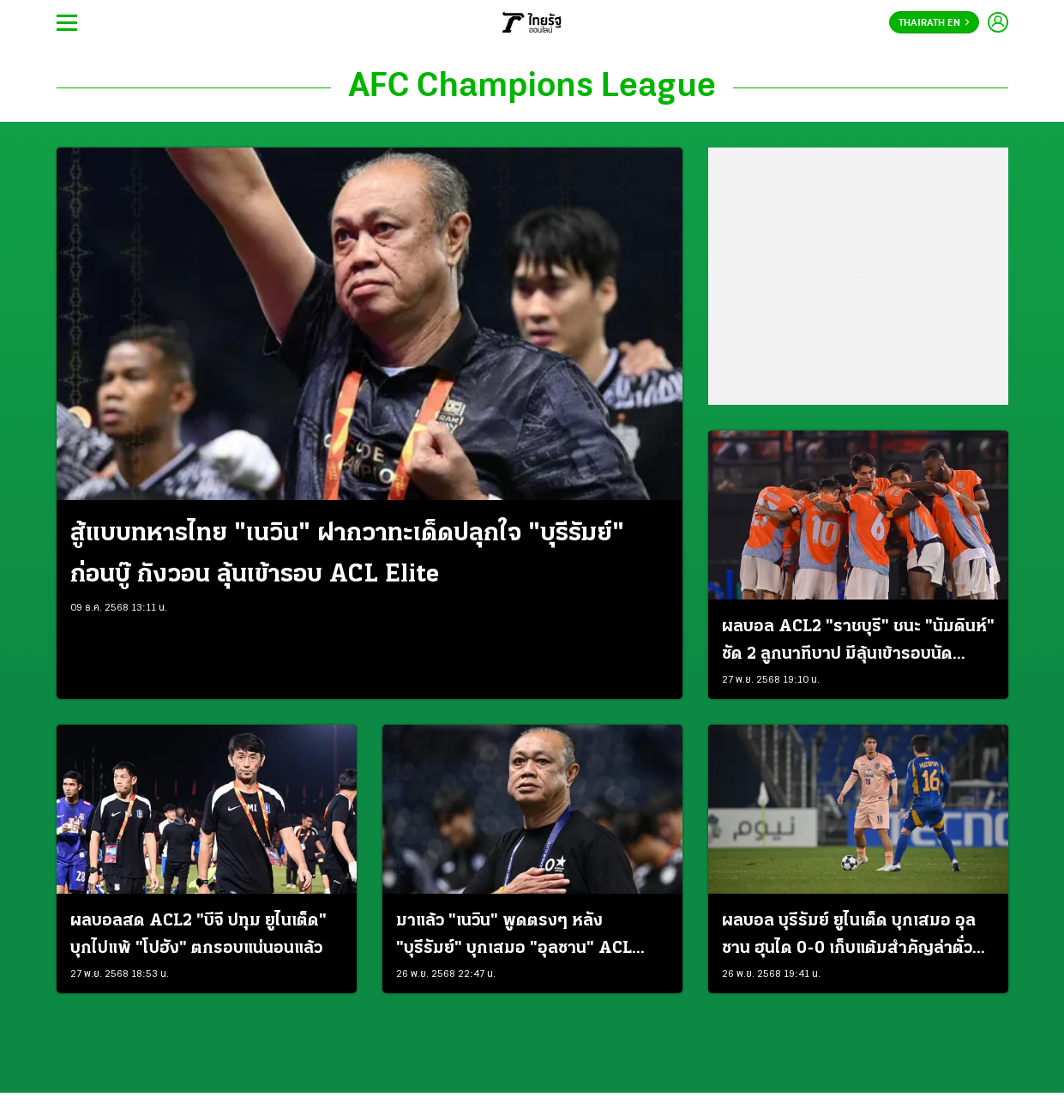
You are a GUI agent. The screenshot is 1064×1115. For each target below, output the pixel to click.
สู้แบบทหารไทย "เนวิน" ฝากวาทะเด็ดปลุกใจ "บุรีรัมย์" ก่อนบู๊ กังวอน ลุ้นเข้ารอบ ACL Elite (347, 554)
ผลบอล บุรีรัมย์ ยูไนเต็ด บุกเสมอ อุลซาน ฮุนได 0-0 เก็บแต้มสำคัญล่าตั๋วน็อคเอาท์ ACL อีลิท (849, 937)
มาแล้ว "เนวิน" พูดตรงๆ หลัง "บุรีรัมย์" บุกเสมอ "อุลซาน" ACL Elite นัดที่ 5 (514, 937)
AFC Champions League (532, 87)
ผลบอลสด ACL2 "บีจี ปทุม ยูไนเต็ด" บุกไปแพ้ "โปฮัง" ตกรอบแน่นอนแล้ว (198, 935)
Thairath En (934, 23)
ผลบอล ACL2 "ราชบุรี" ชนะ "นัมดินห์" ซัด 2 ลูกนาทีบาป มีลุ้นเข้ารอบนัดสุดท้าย (858, 643)
